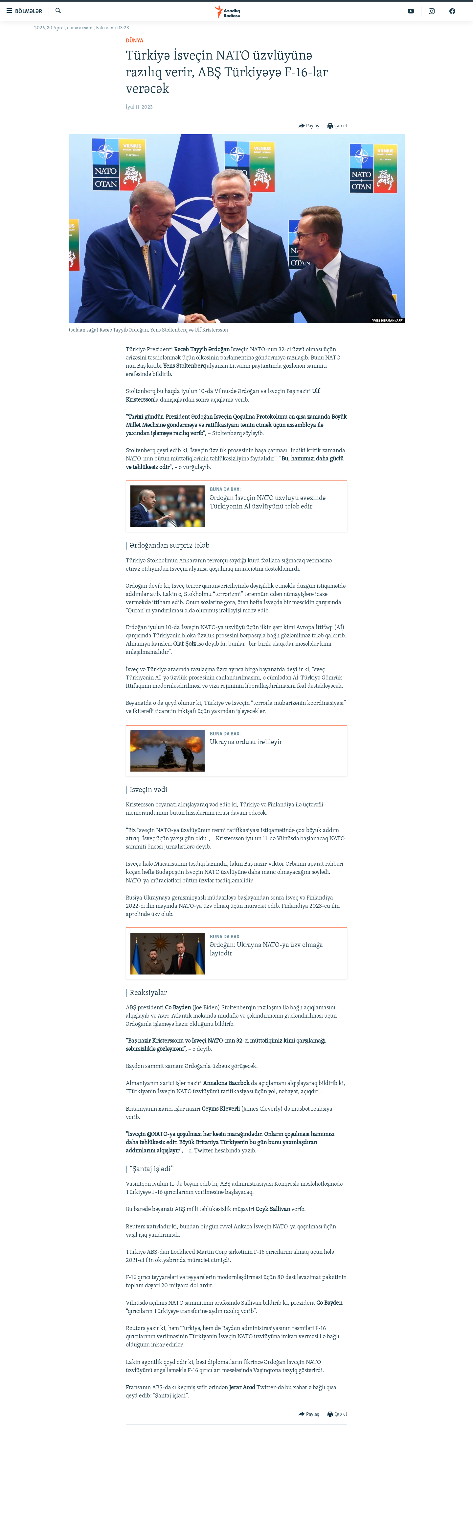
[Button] (309, 126)
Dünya (134, 41)
